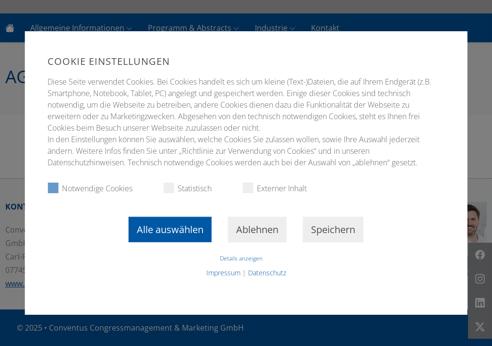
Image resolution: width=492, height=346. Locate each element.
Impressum (223, 272)
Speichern (333, 229)
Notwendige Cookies (90, 188)
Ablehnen (257, 229)
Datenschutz (267, 272)
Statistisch (187, 188)
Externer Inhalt (274, 188)
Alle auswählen (170, 229)
